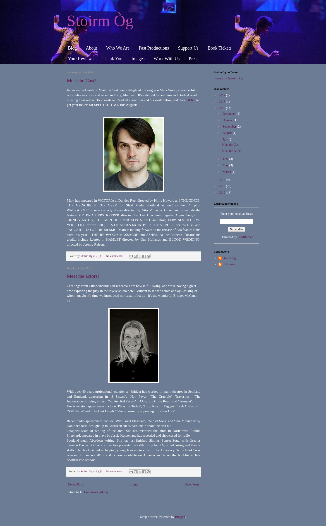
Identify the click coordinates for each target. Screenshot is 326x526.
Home (134, 484)
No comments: (114, 256)
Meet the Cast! (81, 80)
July (226, 139)
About (91, 47)
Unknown (229, 264)
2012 (222, 192)
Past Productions (154, 47)
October (228, 120)
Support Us (188, 47)
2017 (222, 95)
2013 (222, 186)
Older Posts (192, 484)
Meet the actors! (83, 276)
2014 (222, 180)
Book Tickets (220, 47)
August (228, 133)
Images (138, 58)
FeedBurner (245, 237)
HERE (190, 100)
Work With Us (167, 58)
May (226, 165)
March (227, 172)
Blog (72, 47)
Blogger (180, 517)
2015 (222, 108)
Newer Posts (76, 484)
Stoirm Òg (100, 20)
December (229, 113)
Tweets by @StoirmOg (228, 78)
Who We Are (118, 47)
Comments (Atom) (96, 492)
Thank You (112, 58)
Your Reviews (80, 58)
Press (193, 58)
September (230, 126)
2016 (222, 101)
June (226, 159)
